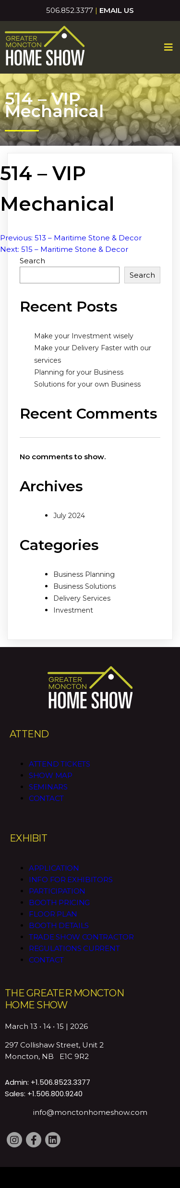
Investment (73, 610)
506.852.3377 (69, 10)
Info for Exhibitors (70, 879)
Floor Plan (53, 913)
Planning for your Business (78, 372)
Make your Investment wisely (83, 336)
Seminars (48, 786)
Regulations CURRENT (74, 948)
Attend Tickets (59, 763)
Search (32, 260)
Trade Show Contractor (81, 936)
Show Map (50, 775)
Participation (57, 891)
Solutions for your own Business (87, 384)
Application (54, 868)
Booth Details (59, 925)
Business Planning (84, 574)
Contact (46, 798)
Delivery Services (81, 598)
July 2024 (69, 515)
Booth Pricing (59, 902)
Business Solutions (84, 586)
